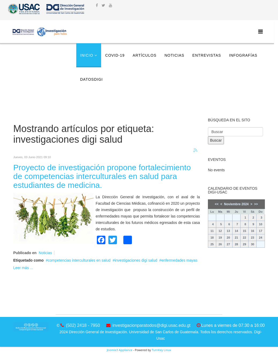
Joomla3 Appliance (119, 350)
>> (256, 204)
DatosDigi (91, 79)
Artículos (145, 55)
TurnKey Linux (161, 350)
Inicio (86, 55)
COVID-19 (115, 55)
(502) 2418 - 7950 (83, 325)
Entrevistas (206, 55)
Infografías (243, 55)
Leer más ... (23, 268)
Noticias (174, 55)
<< (217, 204)
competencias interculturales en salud (79, 260)
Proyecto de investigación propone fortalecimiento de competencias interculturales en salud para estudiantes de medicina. (102, 176)
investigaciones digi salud (136, 260)
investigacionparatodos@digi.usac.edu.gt (151, 325)
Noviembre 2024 (236, 204)
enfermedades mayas (179, 260)
